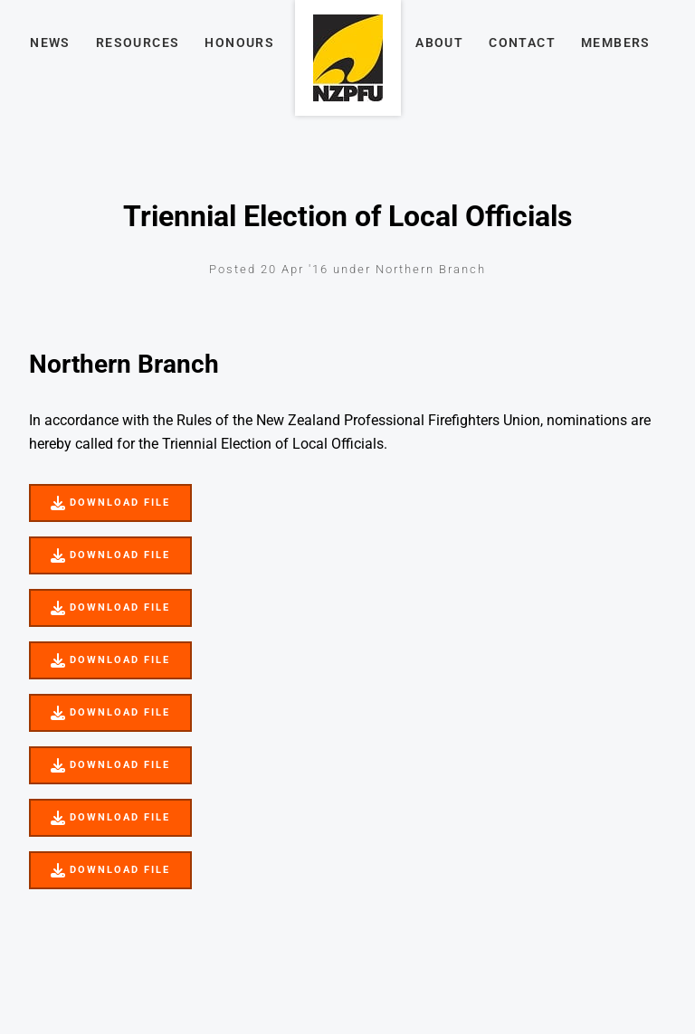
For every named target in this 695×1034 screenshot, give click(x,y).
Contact (522, 42)
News (50, 42)
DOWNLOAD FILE (84, 495)
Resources (138, 42)
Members (616, 42)
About (439, 42)
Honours (239, 42)
